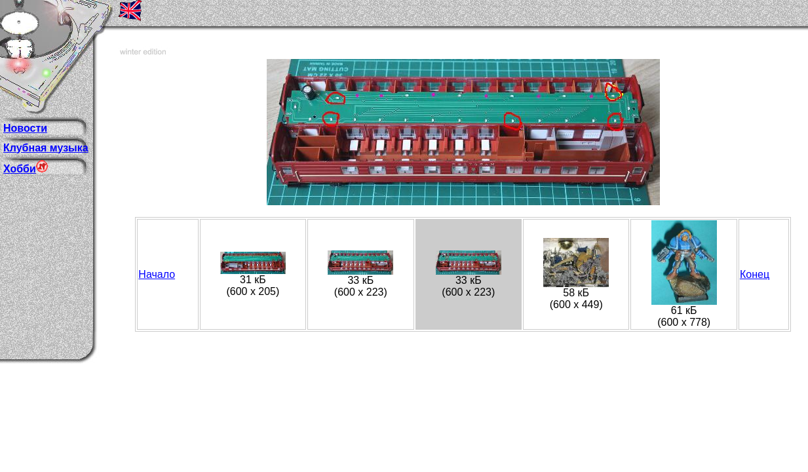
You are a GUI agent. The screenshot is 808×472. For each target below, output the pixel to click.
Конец (754, 274)
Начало (156, 274)
